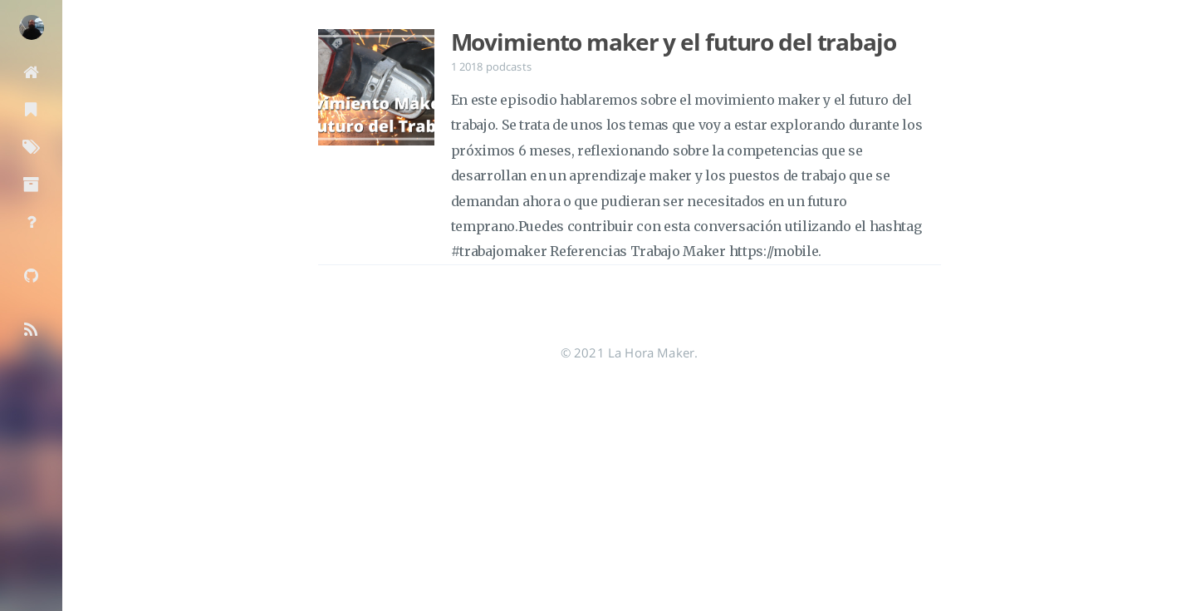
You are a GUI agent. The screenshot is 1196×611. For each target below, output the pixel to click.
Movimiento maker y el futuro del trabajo (673, 41)
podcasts (509, 66)
